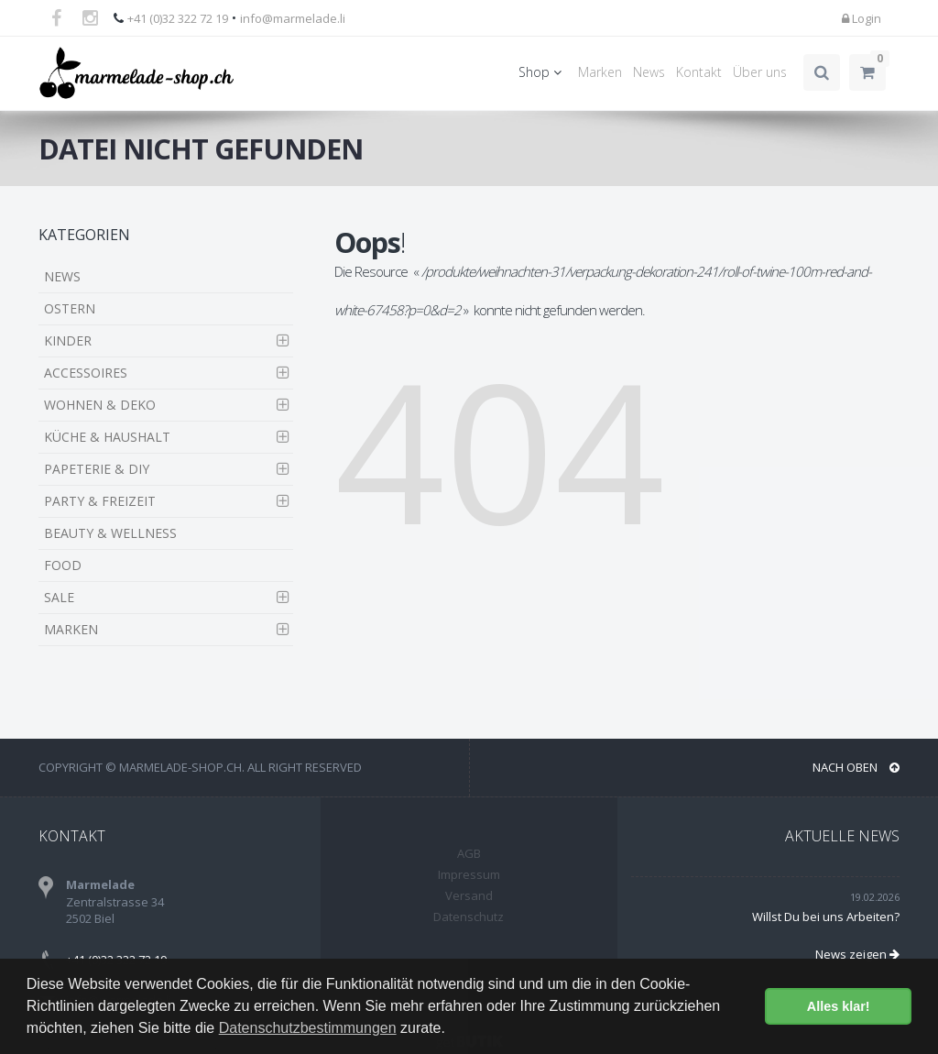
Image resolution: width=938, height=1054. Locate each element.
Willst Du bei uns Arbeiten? (826, 916)
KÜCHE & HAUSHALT (107, 436)
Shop (542, 72)
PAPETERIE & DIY (96, 469)
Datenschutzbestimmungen (308, 1028)
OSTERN (69, 308)
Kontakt (699, 72)
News (649, 72)
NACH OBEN (856, 767)
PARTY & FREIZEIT (100, 501)
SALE (59, 597)
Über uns (760, 72)
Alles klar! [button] (838, 1006)
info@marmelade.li (292, 18)
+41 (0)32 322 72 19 (177, 18)
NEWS (62, 276)
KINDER (68, 340)
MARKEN (71, 629)
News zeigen (857, 954)
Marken (600, 72)
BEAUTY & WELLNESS (110, 533)
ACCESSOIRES (85, 372)
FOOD (63, 565)
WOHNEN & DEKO (100, 404)
